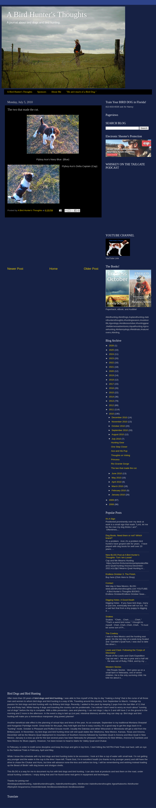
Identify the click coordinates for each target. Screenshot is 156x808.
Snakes (109, 616)
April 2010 (117, 482)
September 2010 (120, 430)
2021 (112, 367)
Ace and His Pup (119, 451)
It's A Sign (110, 519)
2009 (112, 500)
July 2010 (117, 439)
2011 (112, 409)
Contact (109, 583)
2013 (112, 401)
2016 (112, 388)
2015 (112, 392)
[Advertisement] (52, 242)
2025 (112, 350)
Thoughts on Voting (120, 455)
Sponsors (41, 91)
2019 (112, 375)
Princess (115, 459)
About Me (56, 91)
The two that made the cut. (124, 468)
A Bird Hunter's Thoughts (46, 14)
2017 (112, 384)
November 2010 (120, 421)
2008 (112, 504)
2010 (112, 413)
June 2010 (117, 473)
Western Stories (113, 667)
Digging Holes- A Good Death (120, 600)
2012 (112, 405)
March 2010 (118, 486)
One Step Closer (119, 447)
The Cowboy (112, 633)
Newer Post (15, 268)
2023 (112, 358)
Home (53, 268)
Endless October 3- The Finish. (121, 574)
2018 (112, 380)
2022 (112, 362)
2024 (112, 354)
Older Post (91, 268)
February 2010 (119, 490)
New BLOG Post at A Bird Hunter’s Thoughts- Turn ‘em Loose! (122, 556)
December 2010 (120, 417)
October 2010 (119, 426)
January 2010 (119, 494)
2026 (112, 345)
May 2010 (117, 477)
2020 (112, 371)
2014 (112, 397)
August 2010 (118, 434)
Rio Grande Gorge (120, 464)
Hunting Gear (117, 442)
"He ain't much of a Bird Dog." (81, 91)
